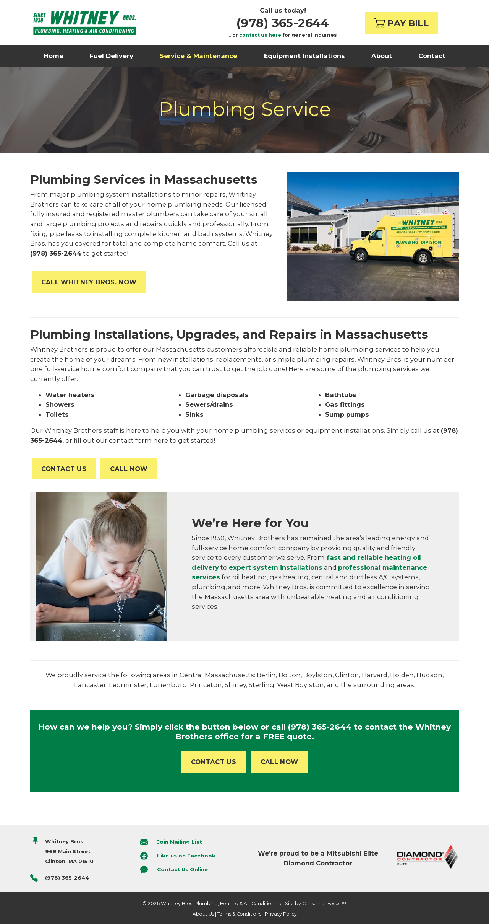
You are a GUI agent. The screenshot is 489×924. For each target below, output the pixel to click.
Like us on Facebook (186, 855)
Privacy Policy (281, 914)
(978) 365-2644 (282, 23)
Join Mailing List (179, 841)
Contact (431, 56)
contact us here (260, 35)
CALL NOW (129, 469)
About (381, 56)
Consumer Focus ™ (324, 903)
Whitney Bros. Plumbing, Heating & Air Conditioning (221, 903)
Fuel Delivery (111, 56)
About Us (203, 914)
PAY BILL (401, 23)
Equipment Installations (304, 56)
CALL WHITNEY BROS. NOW (89, 282)
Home (53, 56)
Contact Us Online (182, 869)
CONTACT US (63, 469)
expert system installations (275, 567)
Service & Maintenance (198, 56)
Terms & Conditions (239, 914)
